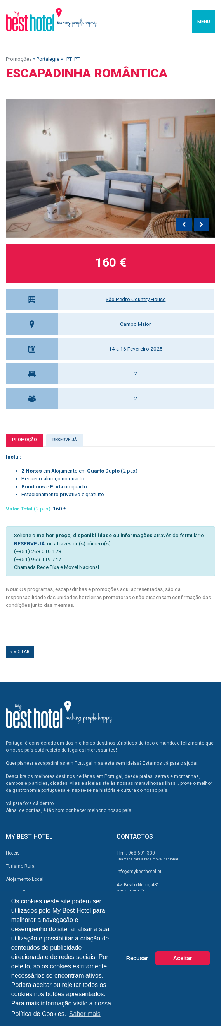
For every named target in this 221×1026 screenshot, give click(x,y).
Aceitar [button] (182, 958)
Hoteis (13, 853)
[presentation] (184, 224)
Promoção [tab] (24, 439)
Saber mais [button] (85, 1014)
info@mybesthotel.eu (140, 871)
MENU (203, 21)
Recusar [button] (137, 958)
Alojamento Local (25, 879)
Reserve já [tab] (64, 439)
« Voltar (19, 651)
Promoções (19, 59)
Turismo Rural (21, 866)
